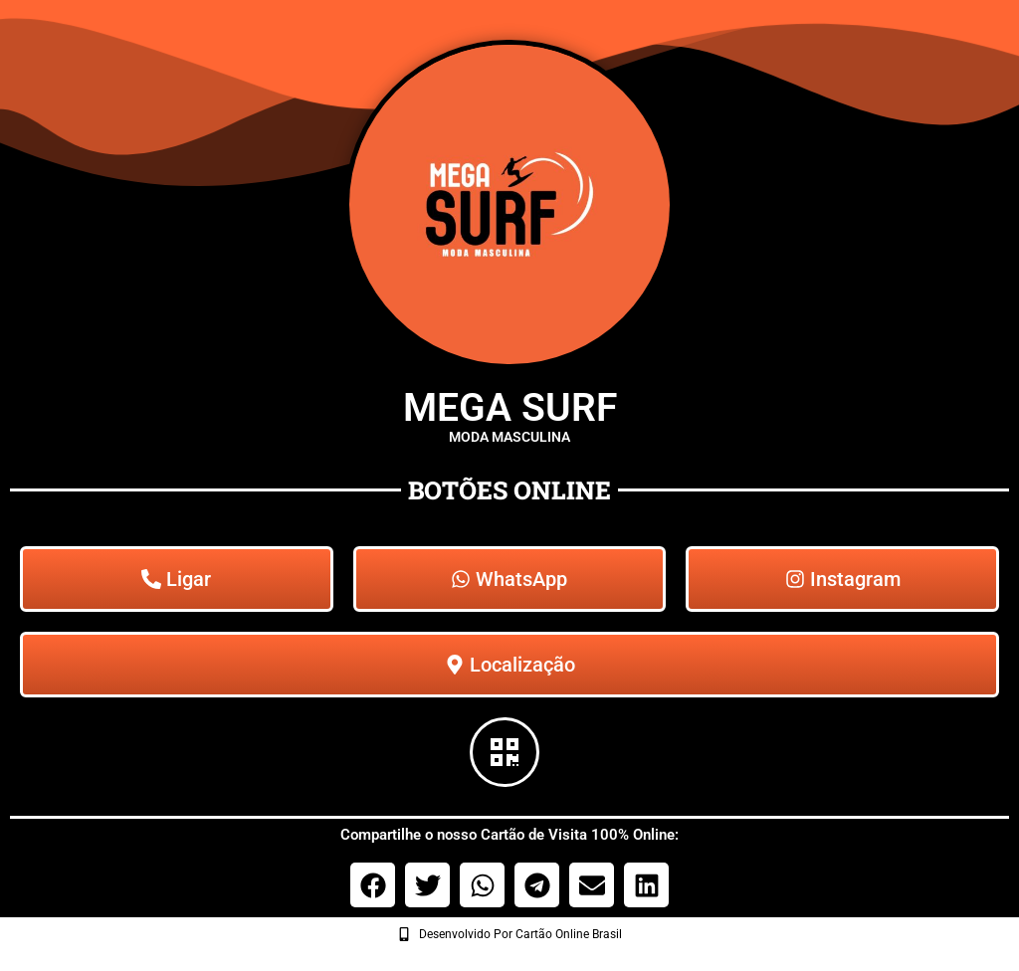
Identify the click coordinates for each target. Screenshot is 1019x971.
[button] (372, 885)
